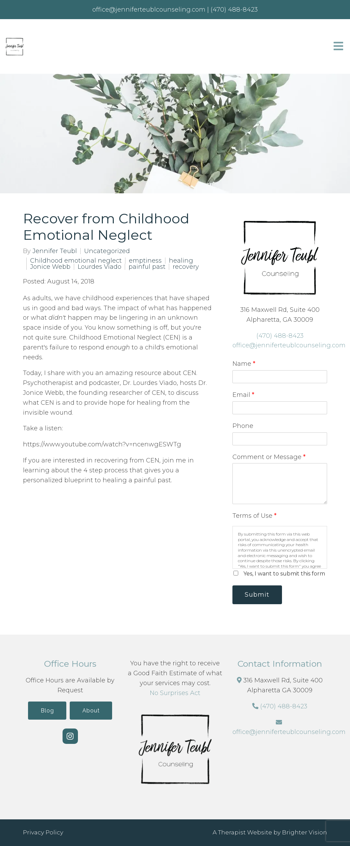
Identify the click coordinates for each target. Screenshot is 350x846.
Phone (242, 426)
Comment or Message (269, 457)
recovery (186, 267)
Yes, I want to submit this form (284, 573)
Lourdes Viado (99, 267)
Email (243, 395)
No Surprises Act (175, 693)
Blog (47, 710)
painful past (147, 267)
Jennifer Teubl (54, 251)
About (91, 710)
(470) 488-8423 (280, 335)
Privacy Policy (43, 832)
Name (243, 363)
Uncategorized (107, 251)
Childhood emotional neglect (76, 261)
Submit (257, 594)
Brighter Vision (304, 832)
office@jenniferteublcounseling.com (289, 345)
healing (181, 261)
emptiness (145, 261)
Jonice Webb (50, 267)
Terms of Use (254, 515)
